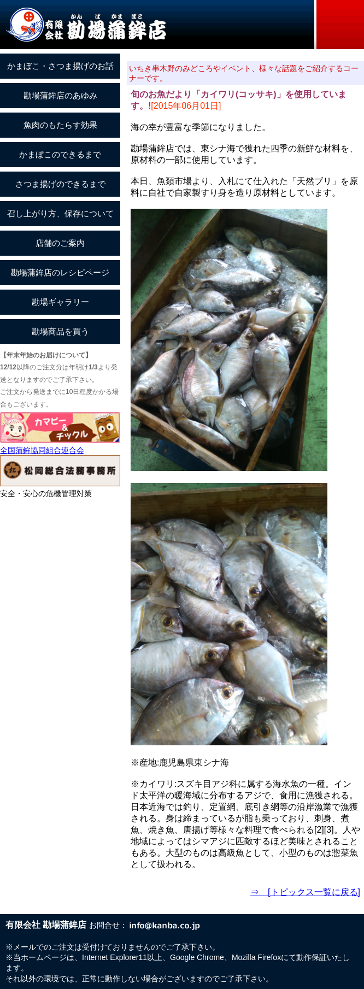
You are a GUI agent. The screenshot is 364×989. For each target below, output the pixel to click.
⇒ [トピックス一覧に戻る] (305, 892)
